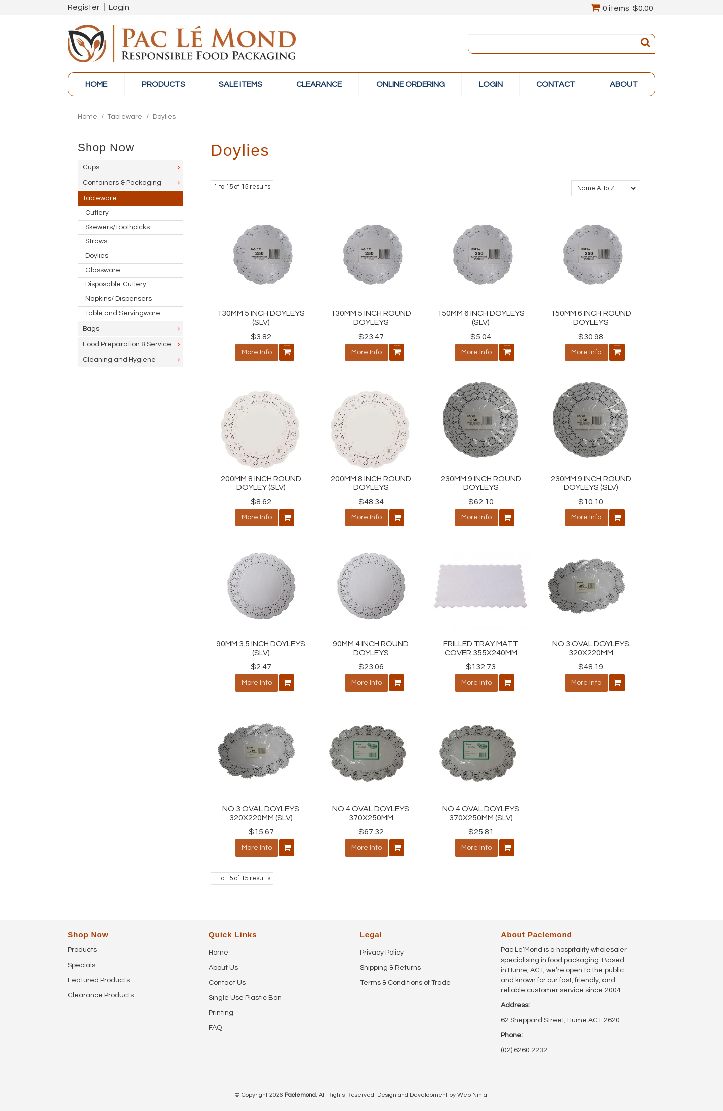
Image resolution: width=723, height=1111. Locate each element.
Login (119, 7)
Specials (81, 960)
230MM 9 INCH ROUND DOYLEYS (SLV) (591, 482)
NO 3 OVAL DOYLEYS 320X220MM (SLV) (260, 810)
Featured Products (99, 975)
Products (82, 945)
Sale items (240, 84)
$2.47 (261, 665)
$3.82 (261, 337)
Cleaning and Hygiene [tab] (119, 359)
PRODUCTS (163, 84)
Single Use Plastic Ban (245, 993)
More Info (252, 352)
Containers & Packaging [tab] (122, 182)
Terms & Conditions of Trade (405, 978)
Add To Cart (282, 352)
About (624, 84)
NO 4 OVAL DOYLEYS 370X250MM (370, 810)
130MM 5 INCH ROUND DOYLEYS (371, 318)
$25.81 (481, 829)
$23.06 (371, 665)
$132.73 (481, 665)
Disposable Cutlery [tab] (115, 284)
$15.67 (261, 829)
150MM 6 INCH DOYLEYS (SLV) (481, 318)
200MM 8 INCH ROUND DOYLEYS (371, 482)
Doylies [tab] (96, 255)
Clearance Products (101, 990)
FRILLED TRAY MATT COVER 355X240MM (480, 646)
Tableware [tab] (100, 198)
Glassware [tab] (102, 270)
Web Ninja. (473, 1090)
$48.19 (591, 665)
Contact (555, 84)
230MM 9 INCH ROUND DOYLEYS (481, 482)
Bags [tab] (91, 328)
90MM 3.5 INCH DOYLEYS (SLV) (260, 646)
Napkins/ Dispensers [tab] (118, 298)
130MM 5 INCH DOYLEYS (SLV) (261, 318)
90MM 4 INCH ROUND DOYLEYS (371, 646)
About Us (223, 963)
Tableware (125, 116)
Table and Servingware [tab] (122, 313)
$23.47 (371, 337)
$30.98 (591, 337)
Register (83, 7)
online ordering (410, 84)
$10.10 (591, 501)
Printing (221, 1008)
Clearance (319, 84)
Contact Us (227, 978)
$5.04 (480, 337)
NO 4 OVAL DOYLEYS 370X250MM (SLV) (480, 810)
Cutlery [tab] (97, 212)
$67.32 (371, 829)
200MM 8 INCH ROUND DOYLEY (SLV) (261, 482)
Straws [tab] (96, 241)
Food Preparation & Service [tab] (127, 344)
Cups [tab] (91, 167)
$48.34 (371, 501)
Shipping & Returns (390, 963)
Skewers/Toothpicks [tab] (117, 227)
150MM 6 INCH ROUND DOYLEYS (591, 318)
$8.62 (261, 501)
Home (96, 84)
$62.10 (481, 501)
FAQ (215, 1023)
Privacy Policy (382, 947)
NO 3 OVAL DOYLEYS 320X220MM (590, 646)
